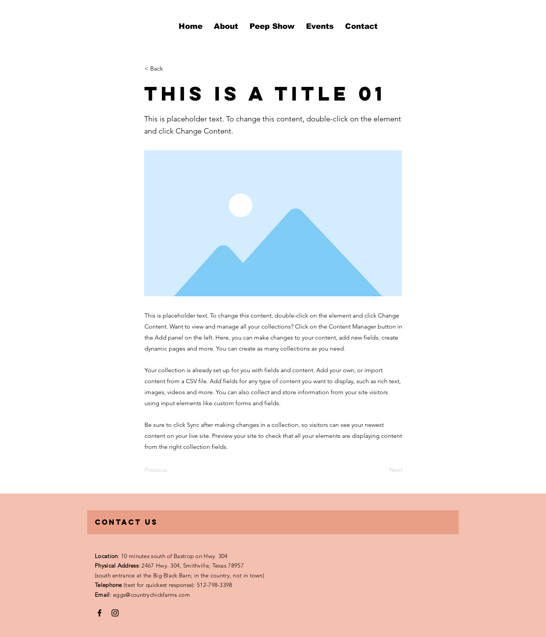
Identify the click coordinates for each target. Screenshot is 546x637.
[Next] (383, 470)
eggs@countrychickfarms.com (151, 594)
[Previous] (169, 470)
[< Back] (169, 68)
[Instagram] (115, 613)
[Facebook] (99, 613)
